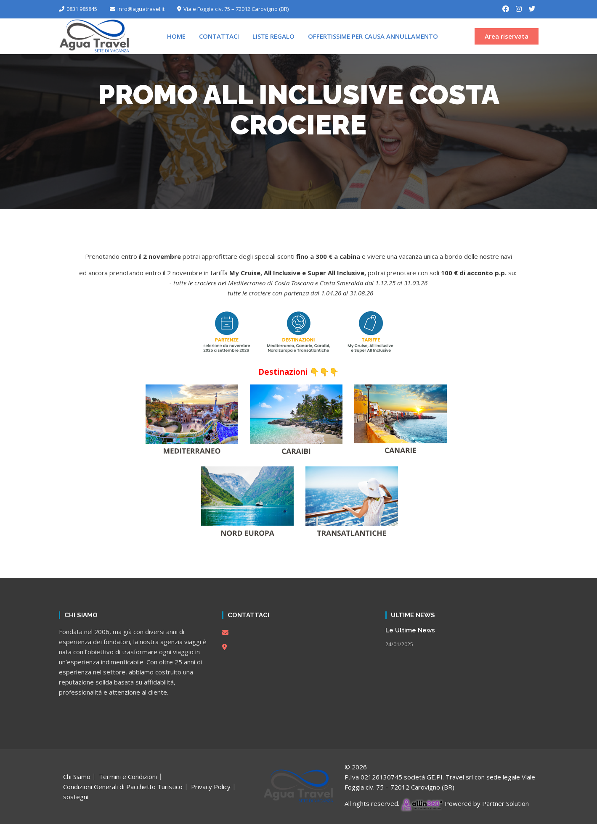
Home (176, 36)
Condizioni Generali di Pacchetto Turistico (123, 786)
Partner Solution (505, 803)
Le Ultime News (410, 630)
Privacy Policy (211, 786)
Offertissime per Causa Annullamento (373, 36)
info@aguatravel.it (137, 9)
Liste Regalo (273, 36)
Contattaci (219, 36)
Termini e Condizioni (128, 776)
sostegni (75, 796)
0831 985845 (78, 9)
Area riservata (506, 36)
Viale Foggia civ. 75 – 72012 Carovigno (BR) (233, 9)
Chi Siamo (76, 776)
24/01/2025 (399, 644)
